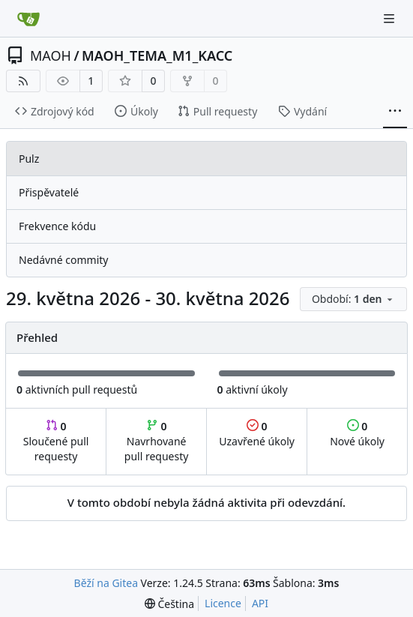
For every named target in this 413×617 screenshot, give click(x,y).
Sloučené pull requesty (56, 441)
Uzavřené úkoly (257, 433)
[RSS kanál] (23, 81)
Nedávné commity (63, 260)
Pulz (29, 158)
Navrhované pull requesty (156, 441)
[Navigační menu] (391, 18)
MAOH (50, 55)
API (260, 603)
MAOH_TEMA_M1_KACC (157, 55)
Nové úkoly (357, 433)
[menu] (353, 299)
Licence (223, 603)
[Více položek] (395, 111)
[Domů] (28, 18)
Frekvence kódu (57, 226)
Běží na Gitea (106, 583)
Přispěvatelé (49, 192)
